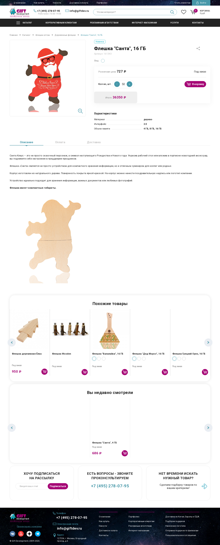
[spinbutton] (123, 84)
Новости (57, 3)
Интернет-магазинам (139, 530)
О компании (19, 3)
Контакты (103, 535)
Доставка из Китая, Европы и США (182, 517)
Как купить (39, 3)
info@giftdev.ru (69, 528)
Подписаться (58, 486)
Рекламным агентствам (140, 526)
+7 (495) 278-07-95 (110, 485)
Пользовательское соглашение (180, 535)
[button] (129, 84)
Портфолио (102, 3)
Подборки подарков (175, 521)
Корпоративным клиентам (141, 521)
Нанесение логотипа (175, 526)
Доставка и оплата (78, 3)
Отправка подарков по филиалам (181, 530)
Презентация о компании (29, 526)
